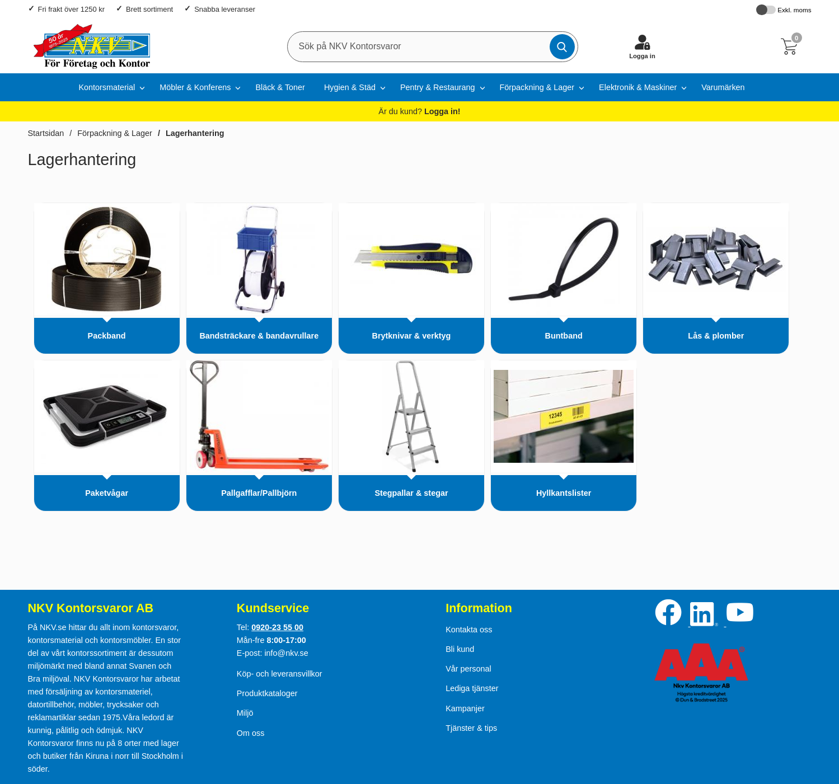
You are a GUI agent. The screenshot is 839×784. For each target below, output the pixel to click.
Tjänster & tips (471, 728)
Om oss (251, 733)
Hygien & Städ (350, 87)
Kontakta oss (469, 629)
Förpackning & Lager (537, 87)
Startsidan (46, 133)
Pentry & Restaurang (437, 87)
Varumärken (722, 87)
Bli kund (460, 649)
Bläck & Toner (280, 87)
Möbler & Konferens (195, 87)
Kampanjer (465, 708)
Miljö (245, 712)
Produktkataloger (267, 693)
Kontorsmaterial (106, 87)
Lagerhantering (195, 133)
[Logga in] (642, 46)
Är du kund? (419, 111)
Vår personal (468, 668)
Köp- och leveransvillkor (279, 673)
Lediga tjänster (472, 688)
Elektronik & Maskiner (638, 87)
